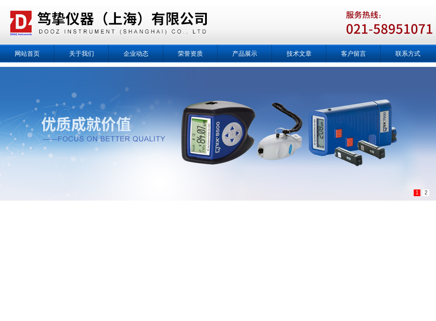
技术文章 (299, 53)
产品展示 (244, 53)
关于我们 (81, 53)
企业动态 (135, 53)
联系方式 (407, 53)
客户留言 (353, 53)
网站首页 (27, 53)
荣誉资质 (190, 53)
